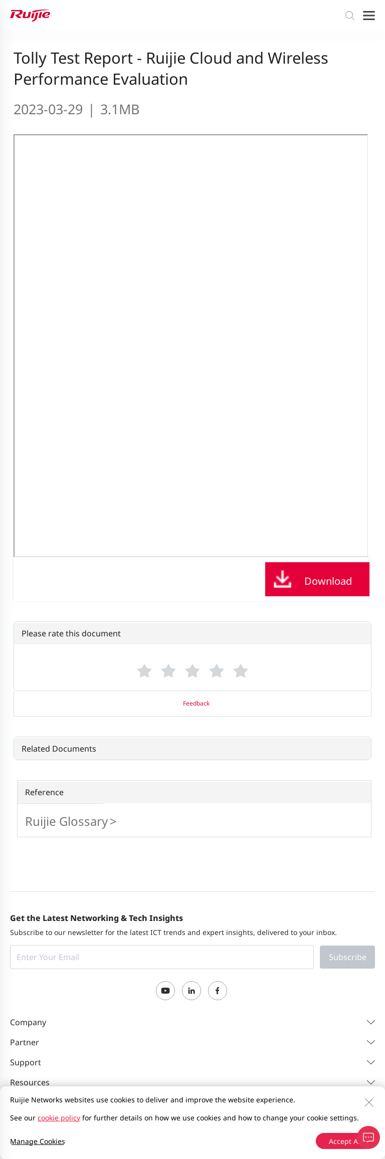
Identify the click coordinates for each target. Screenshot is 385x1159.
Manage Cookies (37, 1141)
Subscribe (347, 957)
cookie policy (59, 1117)
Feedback (196, 703)
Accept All (345, 1141)
